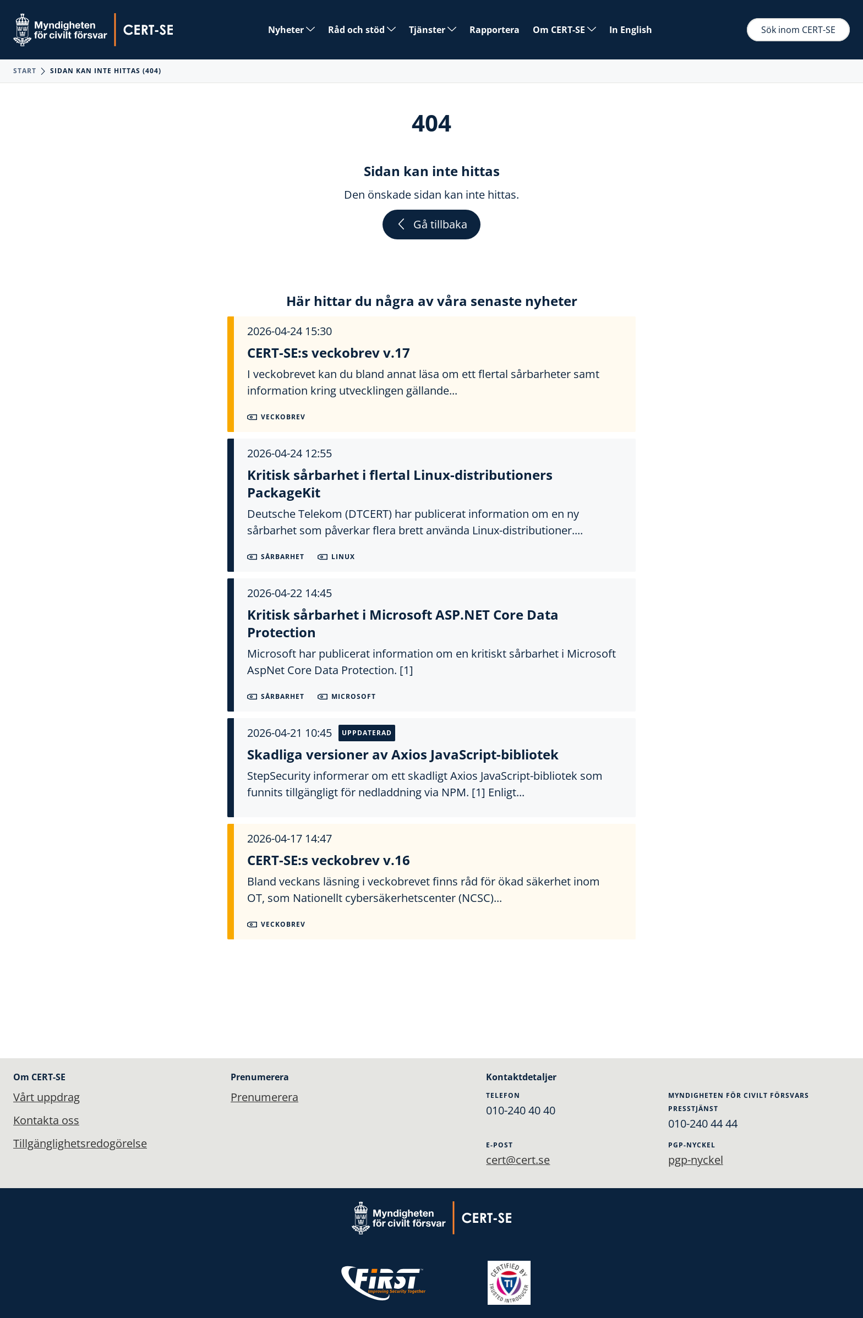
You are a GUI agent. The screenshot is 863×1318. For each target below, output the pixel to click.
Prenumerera (264, 1097)
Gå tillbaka (431, 224)
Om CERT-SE (564, 30)
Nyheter (291, 30)
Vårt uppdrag (46, 1097)
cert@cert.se (518, 1159)
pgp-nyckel (695, 1159)
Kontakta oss (46, 1120)
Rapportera (494, 30)
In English (630, 30)
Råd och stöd (362, 30)
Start (24, 70)
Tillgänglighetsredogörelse (80, 1143)
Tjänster (432, 30)
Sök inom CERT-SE (798, 30)
